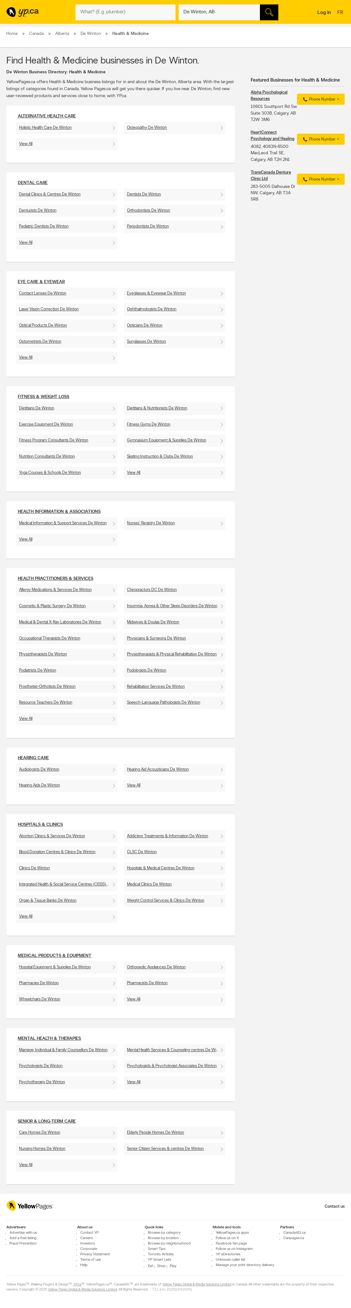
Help (84, 1265)
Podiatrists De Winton (37, 670)
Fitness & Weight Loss (43, 397)
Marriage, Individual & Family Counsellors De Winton (63, 1050)
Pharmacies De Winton (39, 983)
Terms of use (90, 1260)
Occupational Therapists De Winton (49, 638)
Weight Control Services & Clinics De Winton (165, 901)
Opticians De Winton (144, 325)
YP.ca (77, 1284)
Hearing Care (33, 758)
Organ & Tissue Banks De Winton (47, 901)
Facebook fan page (231, 1243)
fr (341, 13)
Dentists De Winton (144, 194)
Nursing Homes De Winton (42, 1149)
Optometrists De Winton (40, 342)
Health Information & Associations (59, 511)
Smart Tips (156, 1249)
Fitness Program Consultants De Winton (53, 440)
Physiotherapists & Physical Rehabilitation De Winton (172, 654)
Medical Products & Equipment (54, 955)
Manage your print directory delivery (245, 1265)
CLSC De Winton (142, 852)
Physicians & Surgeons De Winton (156, 638)
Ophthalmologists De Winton (151, 309)
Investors (87, 1243)
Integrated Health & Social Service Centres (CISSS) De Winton (68, 884)
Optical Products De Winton (43, 325)
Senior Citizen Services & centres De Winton (165, 1149)
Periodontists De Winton (148, 226)
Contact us (335, 1207)
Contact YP (89, 1233)
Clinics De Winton (34, 868)
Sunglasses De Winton (146, 342)
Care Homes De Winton (39, 1133)
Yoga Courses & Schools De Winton (50, 473)
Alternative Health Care (47, 116)
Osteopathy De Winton (147, 128)
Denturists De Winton (37, 211)
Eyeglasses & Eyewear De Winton (156, 293)
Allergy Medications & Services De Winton (55, 590)
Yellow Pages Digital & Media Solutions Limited (196, 1284)
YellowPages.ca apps (232, 1233)
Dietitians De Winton (36, 408)
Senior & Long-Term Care (47, 1121)
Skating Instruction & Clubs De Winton (160, 457)
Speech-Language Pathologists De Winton (163, 702)
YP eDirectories (228, 1254)
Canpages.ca (293, 1238)
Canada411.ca (294, 1233)
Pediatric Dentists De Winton (44, 226)
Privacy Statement (95, 1254)
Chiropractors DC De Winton (152, 590)
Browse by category (164, 1233)
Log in (324, 12)
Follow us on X (227, 1238)
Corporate (88, 1249)
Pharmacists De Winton (147, 983)
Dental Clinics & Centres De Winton (50, 194)
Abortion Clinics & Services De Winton (52, 836)
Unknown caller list (230, 1260)
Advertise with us (23, 1233)
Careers (86, 1238)
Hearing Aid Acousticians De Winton (158, 769)
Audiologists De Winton (39, 769)
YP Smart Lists (159, 1260)
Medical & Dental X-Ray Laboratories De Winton (60, 622)
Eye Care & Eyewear (41, 282)
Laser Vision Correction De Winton (49, 309)
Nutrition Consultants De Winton (47, 457)
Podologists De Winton (146, 670)
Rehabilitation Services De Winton (156, 687)
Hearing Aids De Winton (39, 785)
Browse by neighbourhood (169, 1243)
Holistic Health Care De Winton (45, 128)
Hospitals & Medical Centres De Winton (161, 868)
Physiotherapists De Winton (43, 654)
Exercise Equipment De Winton (46, 424)
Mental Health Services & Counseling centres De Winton (175, 1050)
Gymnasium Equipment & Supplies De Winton (166, 440)
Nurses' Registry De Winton (151, 523)
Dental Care (33, 183)
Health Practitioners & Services (55, 578)
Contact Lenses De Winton (42, 293)
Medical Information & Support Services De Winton (63, 523)
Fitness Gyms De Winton (148, 424)
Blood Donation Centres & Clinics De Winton (57, 852)
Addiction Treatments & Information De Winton (167, 836)
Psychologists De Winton (41, 1066)
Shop (161, 1266)
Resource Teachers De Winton (45, 702)
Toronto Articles (161, 1254)
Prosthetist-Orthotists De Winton (47, 687)
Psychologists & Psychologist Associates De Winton (172, 1066)
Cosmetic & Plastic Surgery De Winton (52, 606)
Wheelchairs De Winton (39, 999)
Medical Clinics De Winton (149, 884)
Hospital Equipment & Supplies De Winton (55, 967)
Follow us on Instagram (234, 1249)
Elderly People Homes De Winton (155, 1133)
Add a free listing (23, 1238)
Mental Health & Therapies (49, 1038)
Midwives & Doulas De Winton (153, 622)
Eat (150, 1266)
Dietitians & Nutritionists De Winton (157, 408)
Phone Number (318, 99)
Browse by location (163, 1238)
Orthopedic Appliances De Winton (156, 967)
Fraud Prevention (23, 1243)
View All (25, 144)
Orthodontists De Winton (148, 211)
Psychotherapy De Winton (42, 1082)
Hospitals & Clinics (40, 824)
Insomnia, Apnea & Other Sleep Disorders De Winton (172, 606)
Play (173, 1266)
